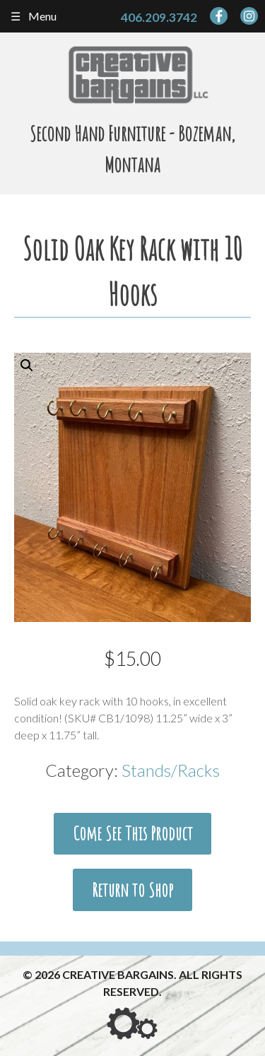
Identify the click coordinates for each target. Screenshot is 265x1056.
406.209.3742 (159, 17)
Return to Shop (132, 890)
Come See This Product (133, 833)
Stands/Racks (171, 770)
